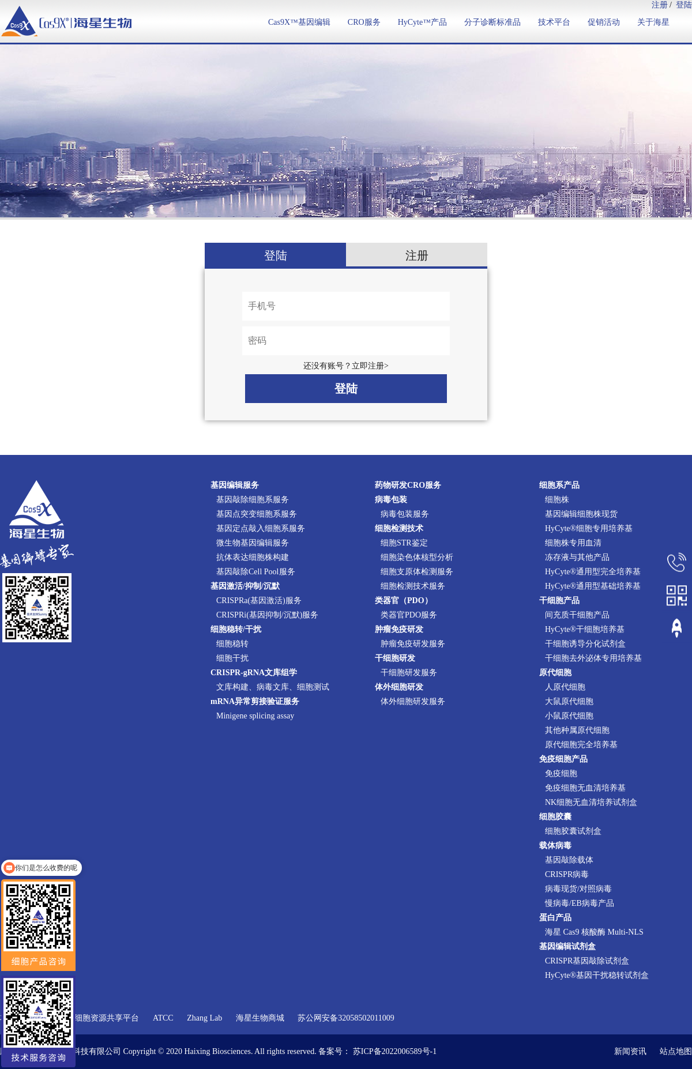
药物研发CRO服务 (408, 485)
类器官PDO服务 (409, 615)
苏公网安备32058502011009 (346, 1018)
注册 (660, 5)
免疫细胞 (561, 773)
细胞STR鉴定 (404, 543)
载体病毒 (555, 845)
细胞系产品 (559, 485)
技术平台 (554, 22)
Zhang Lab (204, 1018)
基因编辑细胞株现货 (581, 514)
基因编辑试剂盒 (567, 946)
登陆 (684, 5)
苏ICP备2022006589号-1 (395, 1051)
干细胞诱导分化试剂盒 (585, 643)
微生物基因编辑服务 (252, 543)
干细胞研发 (395, 658)
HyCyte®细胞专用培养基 (589, 528)
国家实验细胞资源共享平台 (90, 1018)
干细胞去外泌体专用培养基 (593, 658)
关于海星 (653, 22)
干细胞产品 (559, 600)
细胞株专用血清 (573, 543)
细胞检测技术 (399, 528)
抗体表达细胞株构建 (252, 557)
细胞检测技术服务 (413, 586)
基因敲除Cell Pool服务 (255, 571)
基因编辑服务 (234, 485)
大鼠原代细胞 (569, 701)
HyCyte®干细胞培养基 (585, 629)
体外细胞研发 (399, 687)
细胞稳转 (232, 643)
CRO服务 (364, 22)
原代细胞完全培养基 (581, 744)
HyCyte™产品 (422, 22)
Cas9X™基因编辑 (299, 22)
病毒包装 (391, 499)
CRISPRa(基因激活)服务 (259, 600)
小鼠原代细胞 (569, 716)
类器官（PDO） (403, 600)
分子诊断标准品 (492, 22)
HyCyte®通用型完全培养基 (593, 571)
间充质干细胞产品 (577, 615)
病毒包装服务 (405, 514)
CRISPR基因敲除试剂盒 (587, 961)
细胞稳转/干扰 (235, 629)
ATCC (163, 1018)
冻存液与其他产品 (577, 557)
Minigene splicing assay (255, 716)
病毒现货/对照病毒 (578, 888)
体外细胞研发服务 (413, 701)
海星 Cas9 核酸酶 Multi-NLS (594, 932)
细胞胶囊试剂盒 (573, 831)
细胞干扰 (232, 658)
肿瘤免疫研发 (399, 629)
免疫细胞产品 (563, 759)
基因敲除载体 (569, 860)
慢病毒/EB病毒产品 (579, 903)
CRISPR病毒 (567, 874)
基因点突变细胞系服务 (256, 514)
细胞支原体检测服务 (417, 571)
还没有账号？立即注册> (346, 366)
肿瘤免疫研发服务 (413, 643)
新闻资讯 (630, 1051)
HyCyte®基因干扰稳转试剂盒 (597, 975)
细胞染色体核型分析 (417, 557)
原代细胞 (555, 672)
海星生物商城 (260, 1018)
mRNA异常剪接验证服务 (254, 701)
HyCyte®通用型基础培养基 (593, 586)
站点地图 (676, 1051)
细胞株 (557, 499)
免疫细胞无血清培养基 (585, 788)
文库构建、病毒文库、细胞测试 (272, 687)
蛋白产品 (555, 917)
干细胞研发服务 (409, 672)
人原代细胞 (565, 687)
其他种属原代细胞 (577, 730)
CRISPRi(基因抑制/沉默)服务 (267, 615)
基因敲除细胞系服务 (252, 499)
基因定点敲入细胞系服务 (260, 528)
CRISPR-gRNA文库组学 (253, 672)
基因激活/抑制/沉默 (245, 586)
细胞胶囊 (555, 816)
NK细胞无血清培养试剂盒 (591, 802)
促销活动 (604, 22)
